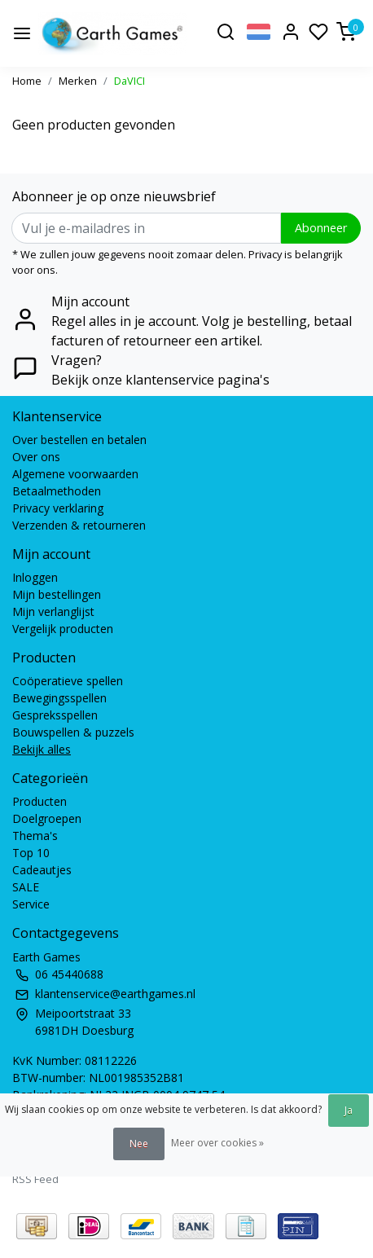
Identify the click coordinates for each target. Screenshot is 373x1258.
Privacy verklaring (57, 508)
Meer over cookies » (217, 1143)
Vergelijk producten (62, 628)
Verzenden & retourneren (79, 525)
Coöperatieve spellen (67, 680)
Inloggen (35, 577)
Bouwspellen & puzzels (73, 732)
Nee (138, 1143)
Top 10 (31, 852)
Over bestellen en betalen (79, 439)
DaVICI (129, 80)
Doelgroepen (46, 818)
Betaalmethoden (56, 491)
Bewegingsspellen (59, 698)
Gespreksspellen (55, 715)
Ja (348, 1110)
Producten (39, 801)
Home (27, 80)
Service (31, 904)
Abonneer (321, 227)
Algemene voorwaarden (75, 474)
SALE (25, 887)
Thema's (35, 835)
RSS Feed (35, 1179)
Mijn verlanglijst (53, 611)
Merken (78, 80)
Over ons (36, 456)
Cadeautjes (42, 870)
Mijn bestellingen (56, 594)
